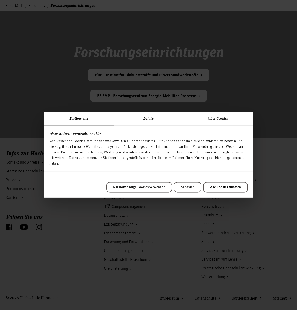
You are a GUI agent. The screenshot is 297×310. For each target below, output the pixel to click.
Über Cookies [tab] (218, 118)
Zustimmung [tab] (79, 118)
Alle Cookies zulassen (225, 187)
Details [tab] (148, 118)
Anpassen (187, 187)
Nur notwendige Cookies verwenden (139, 187)
